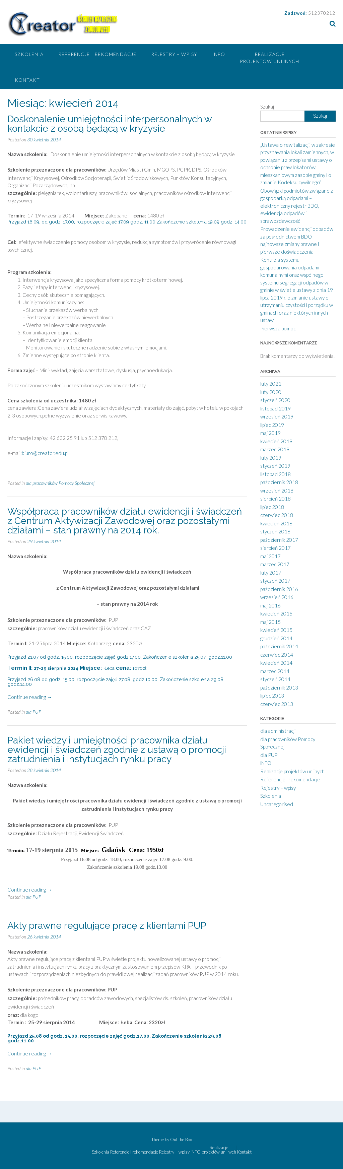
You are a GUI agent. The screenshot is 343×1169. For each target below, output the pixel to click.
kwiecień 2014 (276, 663)
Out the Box (181, 1139)
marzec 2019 (274, 449)
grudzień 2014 (276, 638)
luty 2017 (270, 573)
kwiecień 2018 (276, 523)
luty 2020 (270, 392)
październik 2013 (279, 688)
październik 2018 (279, 482)
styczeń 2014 (275, 679)
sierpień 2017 (275, 548)
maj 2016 (270, 605)
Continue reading (29, 697)
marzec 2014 (274, 671)
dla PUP (33, 712)
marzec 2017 (274, 564)
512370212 (321, 13)
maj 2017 (270, 556)
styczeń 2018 (275, 531)
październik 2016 (279, 589)
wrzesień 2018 (276, 491)
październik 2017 (279, 540)
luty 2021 (270, 384)
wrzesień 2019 (276, 416)
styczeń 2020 (275, 400)
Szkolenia (29, 54)
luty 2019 (270, 458)
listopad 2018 (275, 474)
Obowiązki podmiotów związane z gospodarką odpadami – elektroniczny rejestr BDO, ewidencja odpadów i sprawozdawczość (296, 206)
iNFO (218, 54)
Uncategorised (276, 804)
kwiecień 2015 (276, 630)
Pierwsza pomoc (278, 328)
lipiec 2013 (272, 696)
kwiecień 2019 (276, 441)
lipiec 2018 (272, 507)
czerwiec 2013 (276, 704)
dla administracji (277, 731)
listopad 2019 (275, 408)
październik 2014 (279, 646)
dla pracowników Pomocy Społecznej (60, 483)
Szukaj (267, 107)
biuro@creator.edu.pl (45, 453)
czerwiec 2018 (276, 515)
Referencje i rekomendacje (97, 54)
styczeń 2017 (275, 581)
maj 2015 (270, 622)
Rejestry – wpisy (174, 54)
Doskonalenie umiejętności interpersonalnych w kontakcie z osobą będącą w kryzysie (109, 124)
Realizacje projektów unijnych (269, 57)
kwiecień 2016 (276, 613)
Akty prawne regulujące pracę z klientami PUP (106, 925)
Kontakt (27, 80)
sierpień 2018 (275, 499)
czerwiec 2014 (276, 655)
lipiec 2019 (272, 425)
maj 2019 (270, 433)
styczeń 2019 (275, 466)
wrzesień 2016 (276, 597)
